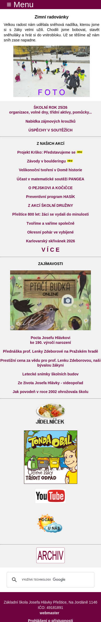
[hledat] (50, 580)
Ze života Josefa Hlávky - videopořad (50, 383)
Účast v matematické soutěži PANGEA (50, 179)
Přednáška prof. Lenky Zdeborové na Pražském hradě (50, 351)
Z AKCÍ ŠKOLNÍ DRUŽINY (50, 205)
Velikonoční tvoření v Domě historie (50, 170)
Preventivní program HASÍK (50, 197)
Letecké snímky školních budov (50, 374)
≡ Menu (17, 4)
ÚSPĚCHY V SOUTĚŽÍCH (50, 130)
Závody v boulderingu (46, 161)
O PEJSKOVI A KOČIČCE (50, 188)
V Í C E (51, 250)
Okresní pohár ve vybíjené (50, 232)
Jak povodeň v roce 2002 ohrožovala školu (50, 392)
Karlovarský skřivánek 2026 (50, 241)
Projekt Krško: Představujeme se (46, 152)
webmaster (49, 613)
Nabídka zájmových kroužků (51, 121)
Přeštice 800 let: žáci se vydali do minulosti (50, 214)
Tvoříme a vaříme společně (51, 223)
